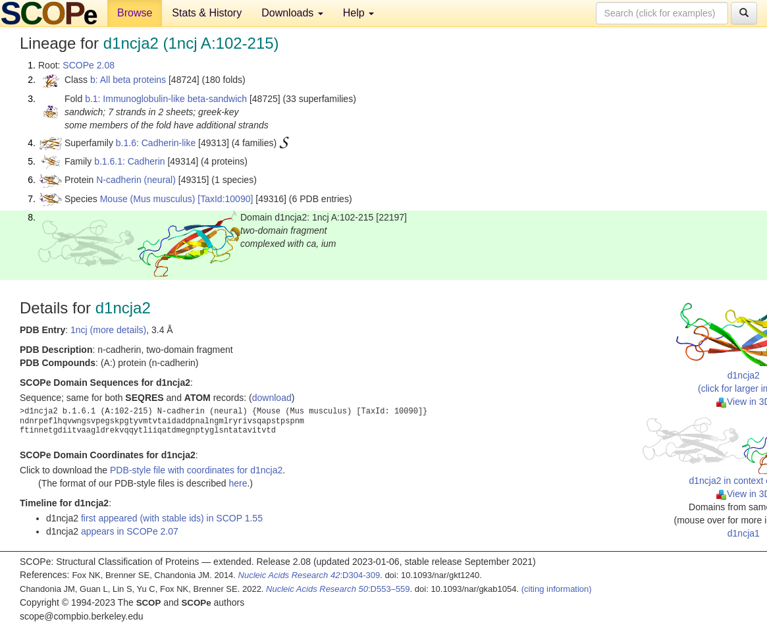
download (272, 397)
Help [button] (358, 12)
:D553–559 (338, 589)
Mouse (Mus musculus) (148, 199)
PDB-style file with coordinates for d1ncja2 (196, 470)
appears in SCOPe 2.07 (129, 531)
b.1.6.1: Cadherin (129, 161)
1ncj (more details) (108, 330)
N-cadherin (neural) (136, 179)
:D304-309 (309, 575)
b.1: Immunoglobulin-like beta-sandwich (166, 98)
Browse (134, 12)
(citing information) (556, 589)
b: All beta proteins (128, 79)
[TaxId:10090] (225, 199)
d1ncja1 (743, 533)
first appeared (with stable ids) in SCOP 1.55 (172, 518)
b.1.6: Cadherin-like (156, 143)
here (237, 483)
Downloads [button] (292, 12)
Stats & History (207, 12)
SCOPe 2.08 (89, 65)
